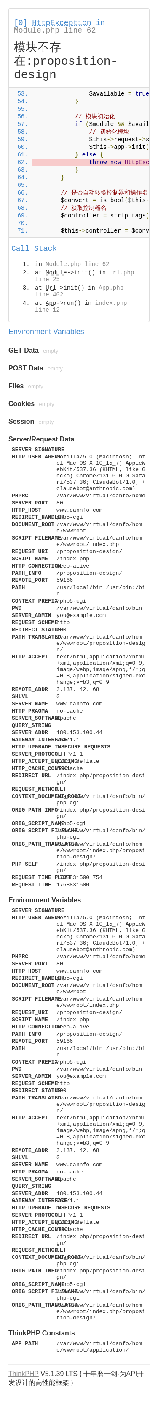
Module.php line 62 (55, 30)
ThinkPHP (23, 1373)
